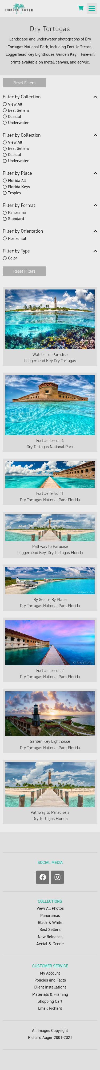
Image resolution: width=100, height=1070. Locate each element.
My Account (50, 973)
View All (15, 104)
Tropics (14, 193)
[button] (92, 8)
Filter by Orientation (50, 231)
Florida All (17, 180)
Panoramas (50, 915)
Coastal (14, 116)
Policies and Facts (50, 980)
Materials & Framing (50, 994)
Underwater (18, 122)
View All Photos (50, 908)
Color (12, 258)
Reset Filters (24, 83)
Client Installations (50, 987)
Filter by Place (50, 173)
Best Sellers (18, 110)
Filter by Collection (50, 97)
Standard (16, 218)
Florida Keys (19, 187)
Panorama (17, 212)
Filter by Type (50, 251)
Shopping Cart (50, 1001)
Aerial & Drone (50, 944)
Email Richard (50, 1008)
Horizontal (17, 238)
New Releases (50, 936)
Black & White (50, 922)
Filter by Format (50, 205)
